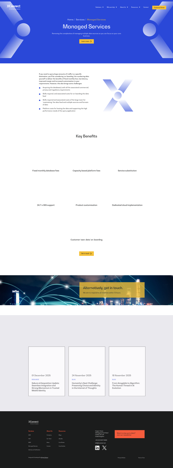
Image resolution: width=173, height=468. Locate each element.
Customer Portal (159, 7)
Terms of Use (141, 457)
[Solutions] (99, 7)
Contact (146, 7)
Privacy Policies (121, 457)
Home (70, 19)
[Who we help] (112, 7)
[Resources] (136, 7)
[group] (46, 376)
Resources (62, 431)
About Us (49, 431)
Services (80, 19)
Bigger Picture (44, 457)
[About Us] (124, 7)
